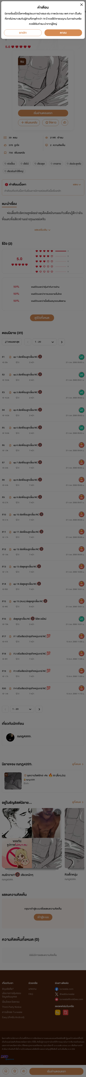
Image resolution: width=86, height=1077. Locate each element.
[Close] (81, 4)
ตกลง (63, 32)
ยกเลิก (23, 32)
